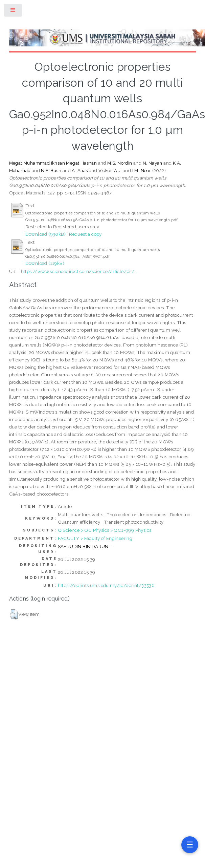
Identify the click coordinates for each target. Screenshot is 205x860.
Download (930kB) (45, 234)
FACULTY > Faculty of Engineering (95, 538)
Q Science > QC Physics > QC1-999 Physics (105, 530)
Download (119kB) (44, 263)
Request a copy (85, 234)
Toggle (13, 11)
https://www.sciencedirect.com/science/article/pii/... (79, 271)
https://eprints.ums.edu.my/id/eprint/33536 (106, 585)
